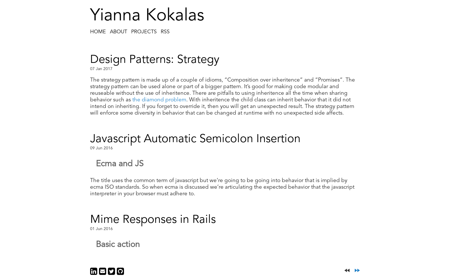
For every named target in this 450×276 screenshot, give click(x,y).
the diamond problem (159, 100)
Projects (144, 31)
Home (98, 31)
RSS (165, 31)
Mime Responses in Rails (153, 220)
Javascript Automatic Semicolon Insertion (195, 139)
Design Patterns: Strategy (154, 60)
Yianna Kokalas (147, 16)
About (118, 31)
